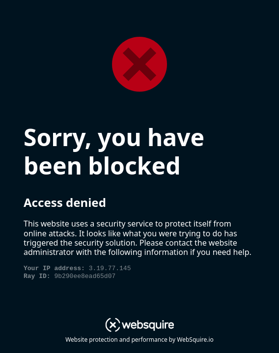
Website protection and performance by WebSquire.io (139, 339)
